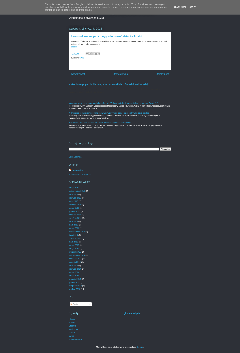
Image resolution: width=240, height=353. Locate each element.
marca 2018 (74, 208)
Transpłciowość (75, 339)
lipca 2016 (73, 221)
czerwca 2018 (75, 198)
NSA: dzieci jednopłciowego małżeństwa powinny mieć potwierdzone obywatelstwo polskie (109, 113)
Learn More (180, 7)
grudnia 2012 (74, 289)
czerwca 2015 (75, 238)
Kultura (72, 322)
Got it (192, 7)
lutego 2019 (74, 187)
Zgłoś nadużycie (131, 313)
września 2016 (75, 218)
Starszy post (162, 74)
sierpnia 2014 (75, 262)
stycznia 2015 (75, 252)
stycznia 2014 (75, 279)
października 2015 (77, 232)
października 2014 (77, 255)
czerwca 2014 (75, 269)
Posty (74, 304)
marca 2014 (74, 272)
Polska (72, 332)
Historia (72, 319)
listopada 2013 (75, 286)
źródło (74, 47)
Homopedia (77, 170)
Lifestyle (72, 326)
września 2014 (75, 258)
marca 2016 (74, 228)
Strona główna (120, 74)
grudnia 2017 (74, 211)
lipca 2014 (73, 265)
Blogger (140, 347)
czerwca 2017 (75, 215)
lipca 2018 (73, 194)
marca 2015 (74, 245)
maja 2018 (73, 201)
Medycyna (73, 329)
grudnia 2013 (74, 282)
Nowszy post (78, 74)
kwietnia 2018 (75, 204)
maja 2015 (73, 242)
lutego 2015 (74, 248)
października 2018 (77, 191)
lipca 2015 (73, 235)
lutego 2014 (74, 275)
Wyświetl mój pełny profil (79, 174)
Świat (81, 58)
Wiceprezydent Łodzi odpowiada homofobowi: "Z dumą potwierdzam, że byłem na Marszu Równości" (113, 103)
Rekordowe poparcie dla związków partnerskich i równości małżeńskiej (108, 84)
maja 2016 (73, 225)
